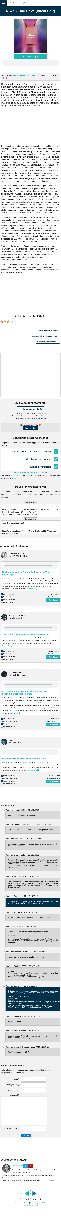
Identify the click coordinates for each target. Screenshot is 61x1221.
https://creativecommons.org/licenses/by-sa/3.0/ (30, 472)
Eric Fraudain (17, 1166)
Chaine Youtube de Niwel (48, 330)
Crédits (44, 1203)
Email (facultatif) (12, 1085)
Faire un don (30, 428)
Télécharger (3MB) (30, 409)
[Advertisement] (30, 125)
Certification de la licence (47, 342)
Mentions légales (35, 1203)
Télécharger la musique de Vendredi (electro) (25, 634)
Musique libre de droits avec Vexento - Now (24, 759)
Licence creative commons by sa (45, 336)
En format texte (30, 519)
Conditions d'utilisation (22, 1203)
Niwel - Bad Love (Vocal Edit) (23, 75)
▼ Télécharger (30, 56)
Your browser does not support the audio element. (30, 63)
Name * (16, 1079)
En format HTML (30, 503)
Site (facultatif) (13, 1090)
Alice (47, 75)
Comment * (14, 1095)
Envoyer (25, 1135)
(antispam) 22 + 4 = (11, 1128)
